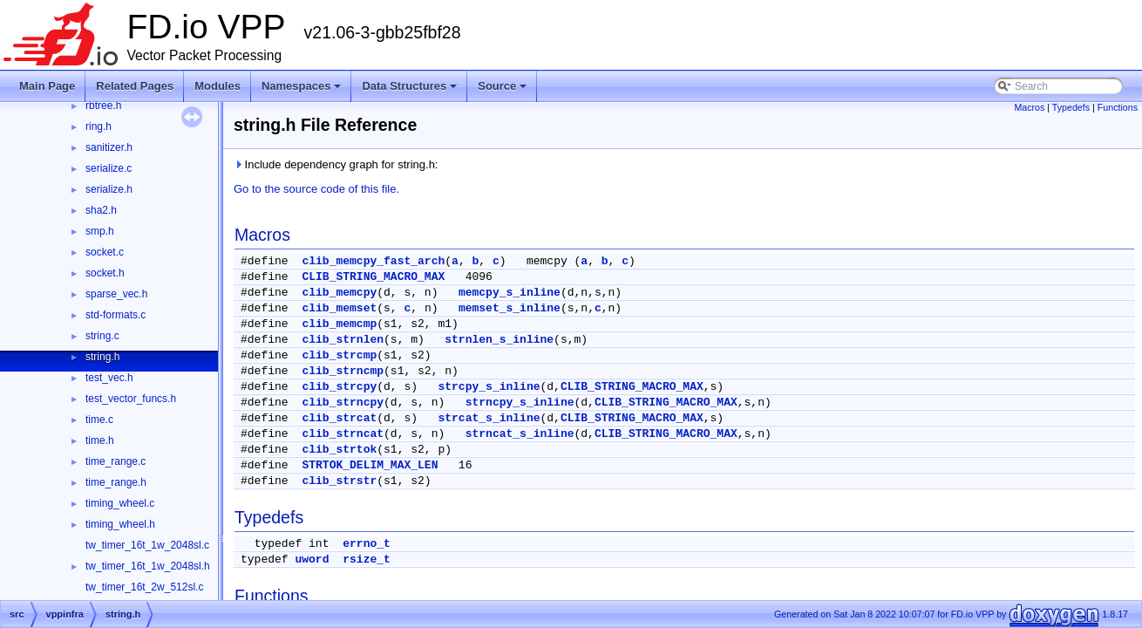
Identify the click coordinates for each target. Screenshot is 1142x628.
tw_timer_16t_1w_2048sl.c (147, 545)
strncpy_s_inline (520, 402)
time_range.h (115, 482)
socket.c (104, 252)
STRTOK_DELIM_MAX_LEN (370, 465)
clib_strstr (339, 481)
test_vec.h (109, 378)
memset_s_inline (510, 308)
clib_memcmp (339, 324)
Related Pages (134, 85)
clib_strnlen (343, 339)
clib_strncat (343, 433)
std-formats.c (115, 315)
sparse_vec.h (116, 294)
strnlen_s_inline (499, 339)
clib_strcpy (339, 386)
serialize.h (109, 189)
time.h (99, 440)
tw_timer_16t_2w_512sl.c (144, 587)
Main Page (47, 85)
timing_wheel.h (120, 524)
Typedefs (1071, 107)
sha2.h (101, 210)
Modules (217, 85)
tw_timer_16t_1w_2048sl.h (147, 566)
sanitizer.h (109, 147)
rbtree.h (103, 105)
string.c (102, 336)
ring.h (98, 126)
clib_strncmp (343, 371)
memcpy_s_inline (510, 292)
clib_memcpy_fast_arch (373, 261)
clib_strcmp (339, 355)
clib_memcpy (339, 292)
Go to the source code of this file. (316, 188)
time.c (99, 419)
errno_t (367, 543)
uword (312, 559)
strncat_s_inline (520, 433)
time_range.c (115, 461)
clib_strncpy (343, 402)
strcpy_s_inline (489, 386)
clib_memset (339, 308)
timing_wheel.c (119, 503)
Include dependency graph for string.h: (336, 164)
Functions (1118, 107)
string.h (102, 357)
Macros (1029, 107)
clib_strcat (339, 418)
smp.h (99, 231)
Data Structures (409, 85)
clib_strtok (339, 449)
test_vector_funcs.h (130, 398)
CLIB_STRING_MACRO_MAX (373, 276)
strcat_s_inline (489, 418)
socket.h (105, 273)
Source (502, 85)
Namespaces (302, 85)
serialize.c (108, 168)
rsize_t (367, 559)
